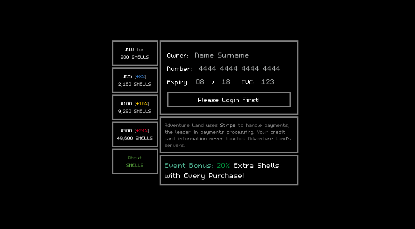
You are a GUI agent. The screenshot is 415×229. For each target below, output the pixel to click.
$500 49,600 (135, 94)
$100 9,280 (134, 67)
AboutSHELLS (135, 121)
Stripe (228, 85)
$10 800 (135, 13)
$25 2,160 (134, 40)
